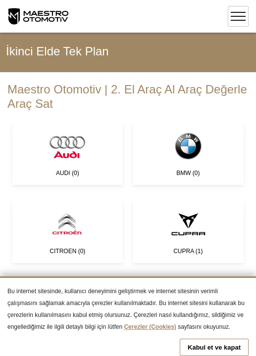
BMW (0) (188, 153)
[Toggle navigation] (238, 16)
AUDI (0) (67, 153)
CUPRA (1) (188, 231)
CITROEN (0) (67, 231)
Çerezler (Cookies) (150, 326)
